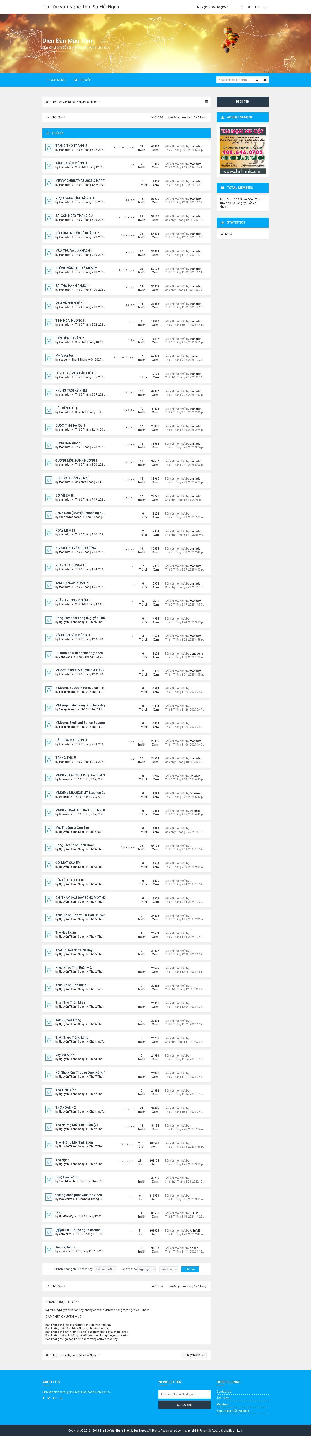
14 (133, 148)
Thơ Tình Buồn (65, 1090)
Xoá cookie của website (233, 1411)
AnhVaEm (65, 1234)
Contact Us (224, 1391)
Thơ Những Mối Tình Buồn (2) (76, 1125)
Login (202, 7)
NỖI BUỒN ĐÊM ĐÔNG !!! (72, 635)
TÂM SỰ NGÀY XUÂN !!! (71, 583)
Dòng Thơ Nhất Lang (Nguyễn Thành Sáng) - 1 (88, 618)
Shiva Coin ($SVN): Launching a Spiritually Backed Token (96, 513)
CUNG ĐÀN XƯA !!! (68, 443)
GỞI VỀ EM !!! (64, 495)
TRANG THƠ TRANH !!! (71, 146)
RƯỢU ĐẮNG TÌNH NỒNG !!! (74, 198)
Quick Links (56, 80)
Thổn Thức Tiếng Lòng (71, 1037)
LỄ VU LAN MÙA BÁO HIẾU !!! (75, 373)
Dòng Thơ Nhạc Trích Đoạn (75, 845)
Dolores (64, 779)
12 (126, 148)
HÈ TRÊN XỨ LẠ (66, 408)
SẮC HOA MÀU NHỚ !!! (71, 740)
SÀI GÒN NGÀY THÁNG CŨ (74, 216)
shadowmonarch (70, 517)
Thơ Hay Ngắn (65, 932)
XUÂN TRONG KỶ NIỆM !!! (73, 600)
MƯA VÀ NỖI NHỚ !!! (69, 303)
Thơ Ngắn (62, 1160)
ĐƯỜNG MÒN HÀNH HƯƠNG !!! (76, 460)
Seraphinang (67, 691)
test (58, 1212)
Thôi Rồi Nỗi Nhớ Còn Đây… (74, 950)
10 (120, 148)
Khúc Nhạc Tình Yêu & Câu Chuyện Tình (84, 915)
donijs (63, 1251)
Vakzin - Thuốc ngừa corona (80, 1230)
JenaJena (65, 656)
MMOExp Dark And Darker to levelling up (84, 810)
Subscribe (184, 1404)
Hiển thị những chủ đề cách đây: (85, 1269)
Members (223, 1404)
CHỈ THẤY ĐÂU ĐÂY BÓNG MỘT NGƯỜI (83, 898)
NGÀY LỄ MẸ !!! (65, 530)
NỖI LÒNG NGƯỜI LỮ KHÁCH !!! (77, 233)
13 (130, 148)
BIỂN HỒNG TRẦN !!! (69, 338)
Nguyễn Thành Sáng (72, 622)
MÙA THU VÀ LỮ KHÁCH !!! (74, 251)
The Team (223, 1398)
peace (63, 359)
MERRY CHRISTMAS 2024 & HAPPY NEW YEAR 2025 (92, 670)
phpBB (192, 1430)
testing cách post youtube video (78, 1195)
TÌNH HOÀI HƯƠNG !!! (70, 320)
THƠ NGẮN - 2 (65, 1107)
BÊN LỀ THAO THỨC (69, 880)
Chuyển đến (194, 1355)
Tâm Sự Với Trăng (68, 1020)
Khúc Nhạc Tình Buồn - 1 (73, 985)
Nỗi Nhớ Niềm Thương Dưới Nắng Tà (81, 1072)
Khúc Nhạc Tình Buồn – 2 (73, 967)
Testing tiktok (65, 1247)
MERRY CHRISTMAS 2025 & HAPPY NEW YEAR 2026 (92, 181)
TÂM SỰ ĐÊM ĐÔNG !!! (71, 163)
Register (220, 7)
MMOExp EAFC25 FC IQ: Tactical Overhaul (85, 775)
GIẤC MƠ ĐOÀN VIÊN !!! (71, 478)
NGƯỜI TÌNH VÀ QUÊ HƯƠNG (75, 548)
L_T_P (194, 1213)
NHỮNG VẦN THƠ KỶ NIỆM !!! (76, 268)
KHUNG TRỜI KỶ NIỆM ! (71, 390)
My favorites (64, 355)
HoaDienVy (66, 1216)
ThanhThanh (67, 1181)
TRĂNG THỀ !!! (65, 758)
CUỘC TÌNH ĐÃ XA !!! (70, 425)
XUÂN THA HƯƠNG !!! (70, 565)
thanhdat (64, 149)
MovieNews (66, 1199)
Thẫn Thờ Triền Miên (70, 1002)
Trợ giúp (83, 80)
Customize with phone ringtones (79, 653)
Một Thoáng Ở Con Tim (72, 828)
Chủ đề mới (56, 117)
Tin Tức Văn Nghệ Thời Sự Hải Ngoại (81, 7)
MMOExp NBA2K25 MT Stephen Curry (82, 793)
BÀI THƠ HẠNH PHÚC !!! (72, 286)
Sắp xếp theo (138, 1269)
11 (123, 148)
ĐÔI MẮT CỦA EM (68, 863)
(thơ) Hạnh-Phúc (67, 1177)
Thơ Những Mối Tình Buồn (74, 1142)
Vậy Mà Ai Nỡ (64, 1055)
